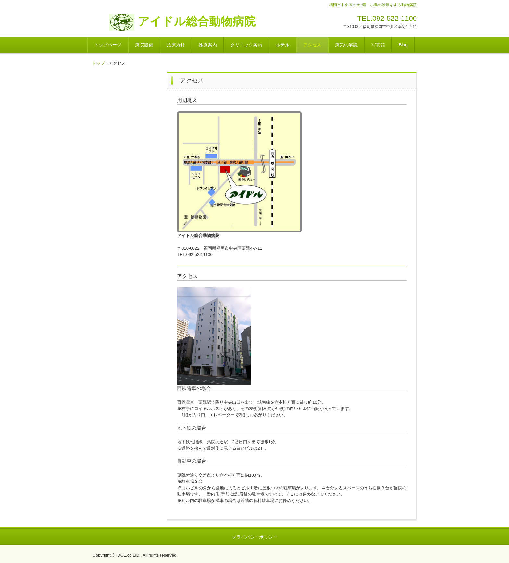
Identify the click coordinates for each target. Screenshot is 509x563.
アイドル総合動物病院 (185, 21)
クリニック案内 (246, 44)
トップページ (107, 44)
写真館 (378, 44)
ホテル (283, 44)
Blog (403, 44)
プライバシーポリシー (254, 537)
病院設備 (144, 44)
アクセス (312, 44)
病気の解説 (346, 44)
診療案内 (208, 44)
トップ (98, 63)
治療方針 (176, 44)
